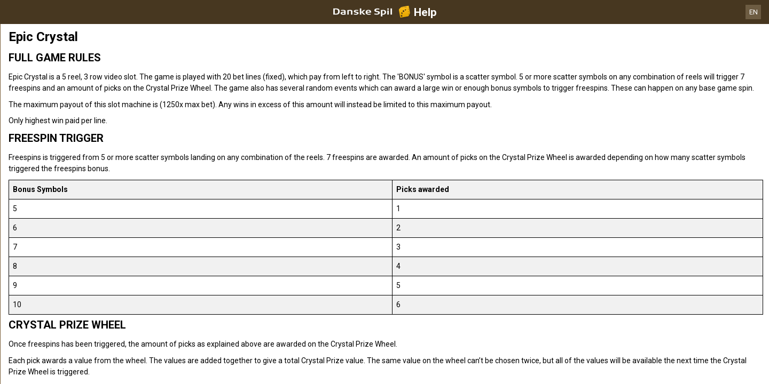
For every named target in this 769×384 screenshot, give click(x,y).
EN (753, 12)
